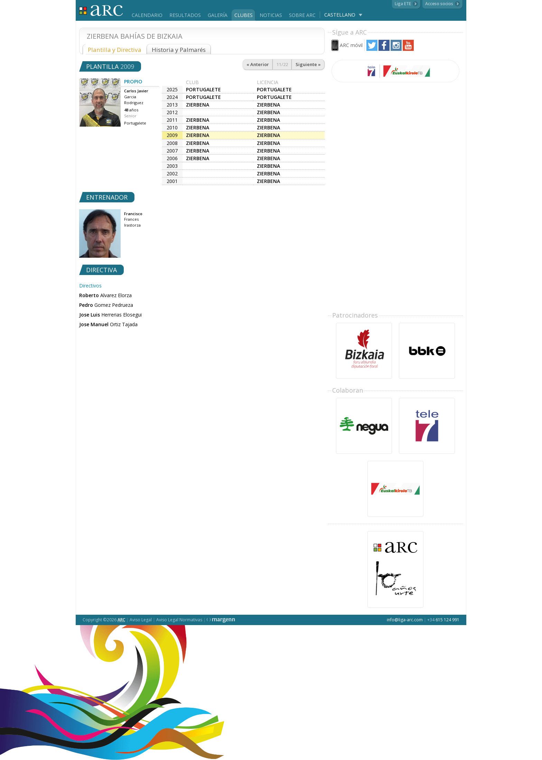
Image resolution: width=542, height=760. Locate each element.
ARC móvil (351, 45)
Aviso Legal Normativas (179, 620)
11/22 (282, 64)
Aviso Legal (141, 620)
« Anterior (257, 64)
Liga (101, 10)
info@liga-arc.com (405, 620)
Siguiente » (308, 64)
